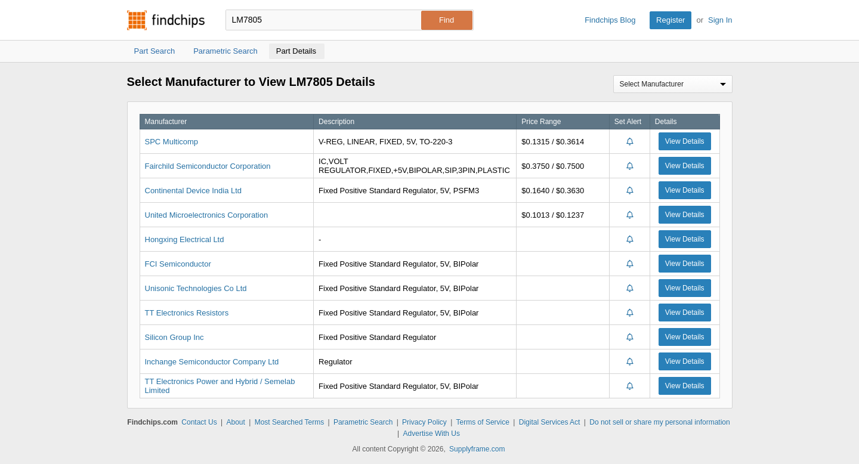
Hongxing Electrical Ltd (184, 239)
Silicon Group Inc (174, 337)
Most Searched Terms (290, 422)
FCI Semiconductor (178, 263)
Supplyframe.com (477, 449)
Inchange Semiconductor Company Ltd (212, 361)
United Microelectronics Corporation (206, 215)
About (235, 422)
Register (670, 20)
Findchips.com (166, 20)
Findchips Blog (610, 20)
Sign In (720, 20)
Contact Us (199, 422)
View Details (684, 141)
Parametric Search (363, 422)
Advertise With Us (431, 433)
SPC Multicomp (172, 141)
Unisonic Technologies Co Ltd (196, 288)
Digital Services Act (549, 422)
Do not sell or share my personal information (659, 422)
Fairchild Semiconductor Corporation (208, 166)
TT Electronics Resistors (187, 312)
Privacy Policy (424, 422)
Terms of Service (482, 422)
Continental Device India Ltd (193, 190)
